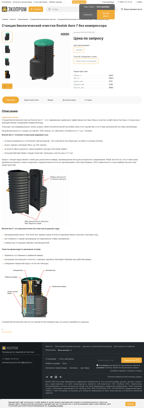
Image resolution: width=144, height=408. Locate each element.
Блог (65, 363)
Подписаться (131, 360)
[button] (4, 86)
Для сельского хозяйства (124, 346)
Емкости (49, 346)
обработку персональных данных (125, 365)
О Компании (51, 359)
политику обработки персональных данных (122, 368)
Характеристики (31, 100)
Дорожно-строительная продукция (97, 346)
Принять (130, 404)
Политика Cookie (55, 406)
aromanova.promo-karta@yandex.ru (17, 362)
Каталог (13, 19)
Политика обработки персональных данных (125, 377)
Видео (50, 100)
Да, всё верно (106, 14)
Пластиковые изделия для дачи (67, 346)
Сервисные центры (10, 117)
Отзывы (88, 100)
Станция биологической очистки (42, 19)
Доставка (85, 368)
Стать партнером (66, 359)
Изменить (88, 14)
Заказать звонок (79, 2)
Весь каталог (65, 350)
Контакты (74, 368)
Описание (10, 100)
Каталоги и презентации (56, 368)
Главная (5, 19)
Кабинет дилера (53, 363)
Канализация (23, 19)
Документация (69, 100)
